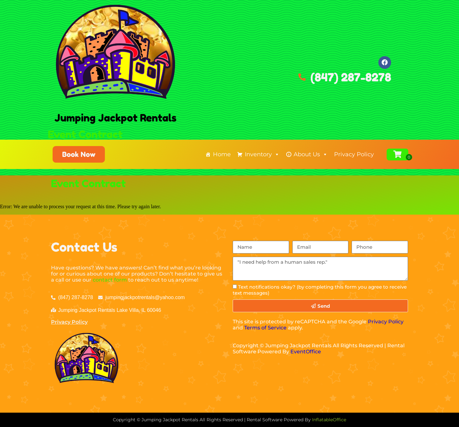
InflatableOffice (329, 420)
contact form (110, 280)
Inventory (262, 154)
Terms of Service (265, 328)
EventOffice (305, 352)
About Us (311, 154)
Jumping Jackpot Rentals (116, 118)
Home (222, 154)
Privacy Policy (354, 154)
